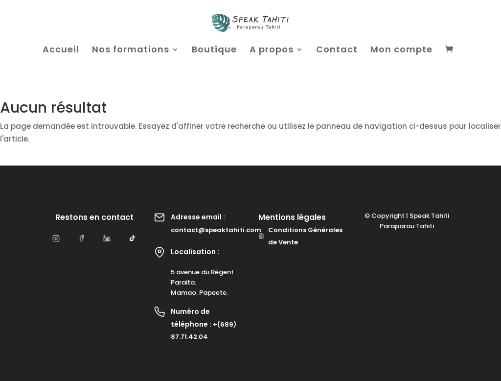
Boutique (214, 50)
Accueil (61, 50)
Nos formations (130, 50)
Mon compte (401, 50)
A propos (272, 50)
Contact (337, 50)
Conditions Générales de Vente (300, 236)
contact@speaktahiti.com (216, 230)
